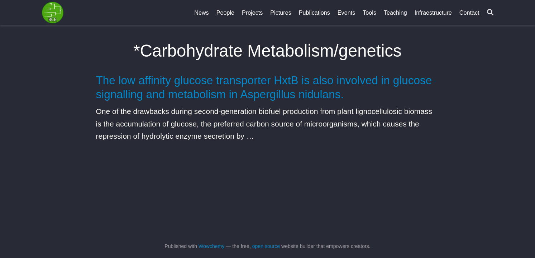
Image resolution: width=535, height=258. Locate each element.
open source (266, 246)
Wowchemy (211, 246)
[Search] (490, 13)
